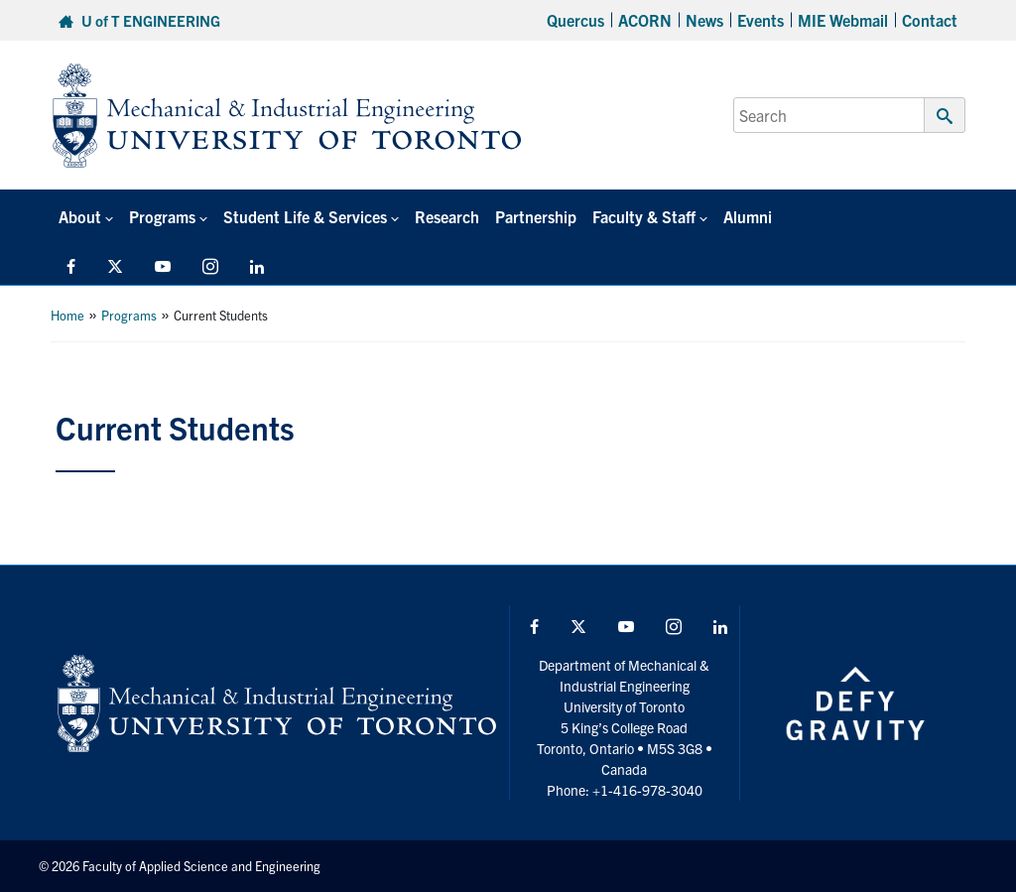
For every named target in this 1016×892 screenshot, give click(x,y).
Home (67, 315)
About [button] (80, 216)
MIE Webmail (843, 20)
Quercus (575, 20)
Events (760, 20)
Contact (929, 20)
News (704, 20)
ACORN (645, 20)
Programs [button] (162, 216)
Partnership (535, 216)
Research (447, 216)
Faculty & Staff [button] (644, 216)
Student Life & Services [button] (305, 216)
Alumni (747, 216)
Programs (129, 315)
